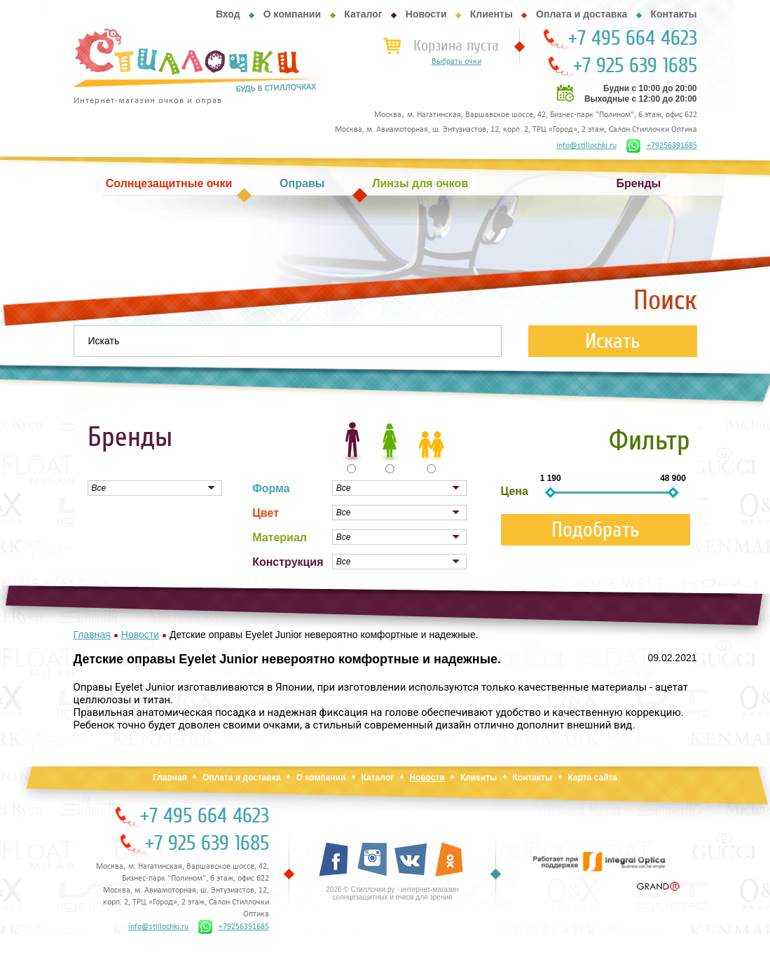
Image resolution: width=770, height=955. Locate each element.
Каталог (363, 14)
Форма (271, 488)
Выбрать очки (456, 61)
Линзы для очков (420, 183)
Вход (228, 14)
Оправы (302, 183)
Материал (279, 537)
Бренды (639, 183)
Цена (514, 491)
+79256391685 (661, 146)
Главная (170, 778)
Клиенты (491, 14)
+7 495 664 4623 (632, 38)
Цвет (265, 513)
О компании (292, 14)
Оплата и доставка (581, 14)
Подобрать (595, 529)
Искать (612, 341)
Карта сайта (592, 778)
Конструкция (287, 562)
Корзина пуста (456, 45)
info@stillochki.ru (586, 146)
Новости (426, 14)
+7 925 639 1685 (635, 65)
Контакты (673, 14)
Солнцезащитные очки (169, 183)
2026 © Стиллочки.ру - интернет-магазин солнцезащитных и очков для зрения (392, 893)
